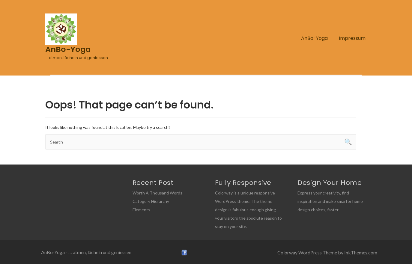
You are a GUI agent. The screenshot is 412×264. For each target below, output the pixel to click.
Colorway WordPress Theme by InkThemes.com (327, 252)
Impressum (352, 38)
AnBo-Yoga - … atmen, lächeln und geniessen (86, 252)
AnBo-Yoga (314, 38)
